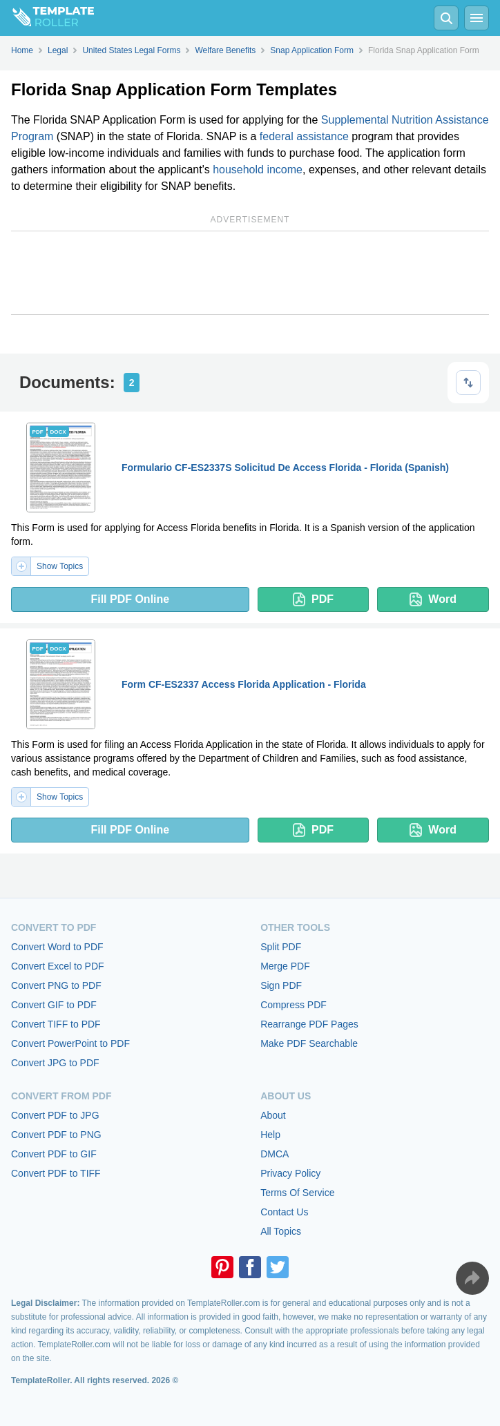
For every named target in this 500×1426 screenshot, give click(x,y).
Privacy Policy (290, 1173)
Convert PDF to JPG (55, 1115)
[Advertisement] (250, 272)
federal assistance (304, 136)
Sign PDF (281, 985)
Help (270, 1134)
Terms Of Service (297, 1192)
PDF (313, 599)
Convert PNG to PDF (56, 985)
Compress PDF (293, 1004)
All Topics (280, 1231)
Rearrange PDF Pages (309, 1024)
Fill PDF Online (129, 599)
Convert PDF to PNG (56, 1134)
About (273, 1115)
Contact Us (284, 1211)
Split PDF (280, 946)
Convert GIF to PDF (54, 1004)
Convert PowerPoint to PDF (70, 1043)
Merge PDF (285, 966)
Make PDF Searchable (309, 1043)
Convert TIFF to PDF (56, 1024)
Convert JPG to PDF (55, 1062)
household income (257, 169)
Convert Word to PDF (57, 946)
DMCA (274, 1153)
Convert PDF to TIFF (56, 1173)
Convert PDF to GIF (54, 1153)
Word (433, 599)
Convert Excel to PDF (57, 966)
